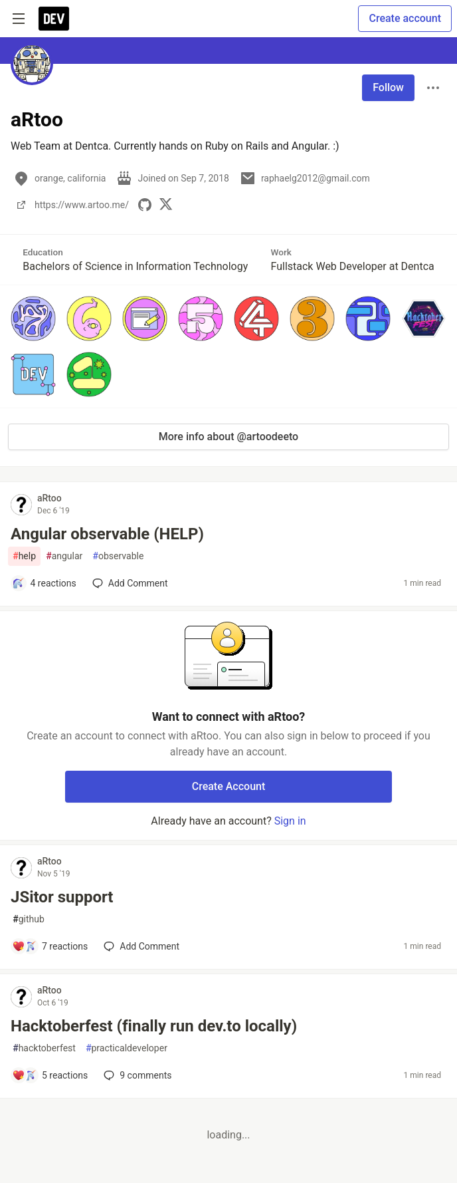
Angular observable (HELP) (107, 534)
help (24, 556)
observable (117, 556)
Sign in (290, 821)
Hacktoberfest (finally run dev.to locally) (154, 1026)
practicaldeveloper (126, 1048)
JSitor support (62, 897)
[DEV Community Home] (53, 18)
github (29, 919)
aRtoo (49, 498)
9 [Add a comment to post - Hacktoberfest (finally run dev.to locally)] (136, 1075)
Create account (405, 18)
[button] (33, 318)
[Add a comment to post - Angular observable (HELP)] (44, 583)
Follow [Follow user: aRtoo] (388, 87)
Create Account (229, 786)
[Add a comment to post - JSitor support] (50, 946)
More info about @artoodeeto (228, 436)
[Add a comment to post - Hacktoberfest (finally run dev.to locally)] (50, 1075)
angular (64, 556)
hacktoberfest (44, 1048)
